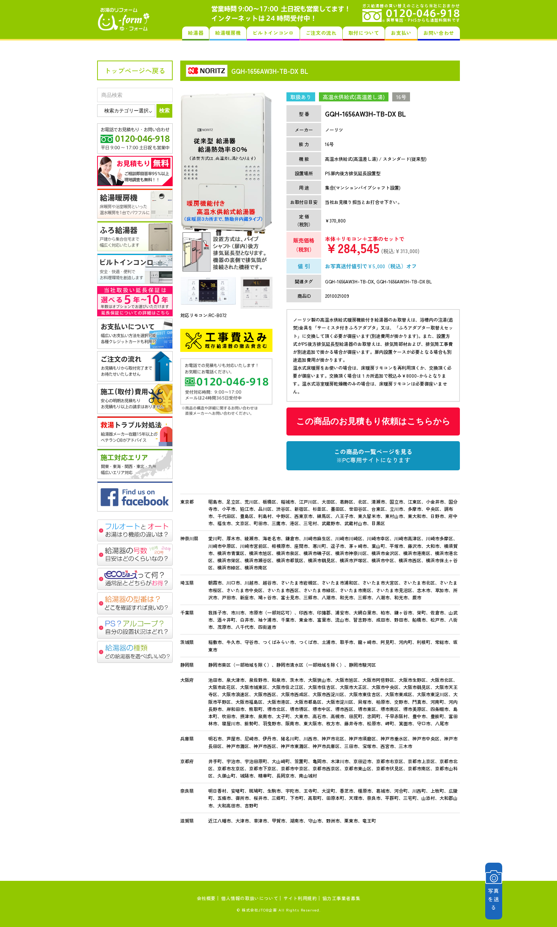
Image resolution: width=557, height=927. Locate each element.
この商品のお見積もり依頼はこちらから (373, 421)
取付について (363, 32)
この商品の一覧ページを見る (373, 455)
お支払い (401, 32)
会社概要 (206, 898)
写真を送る (513, 891)
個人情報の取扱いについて (249, 898)
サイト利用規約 (300, 898)
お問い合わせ (438, 32)
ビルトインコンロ (273, 32)
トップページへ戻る (135, 70)
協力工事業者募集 (341, 898)
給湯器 (195, 32)
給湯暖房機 (228, 32)
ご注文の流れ (321, 32)
